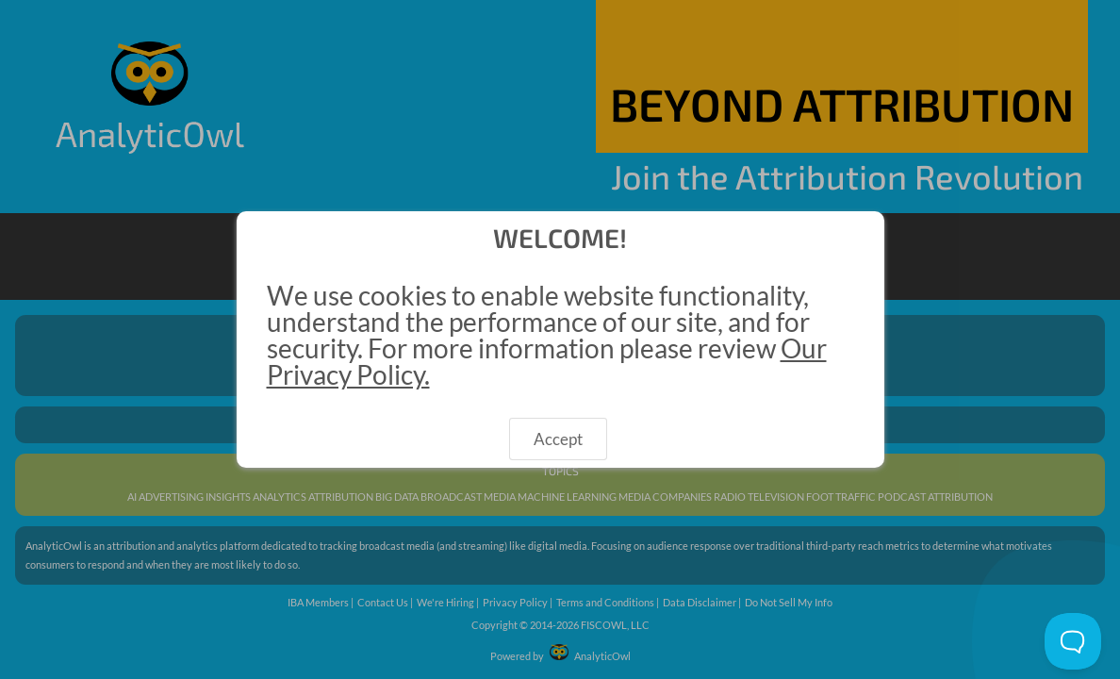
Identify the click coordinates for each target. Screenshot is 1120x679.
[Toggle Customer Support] (1073, 641)
